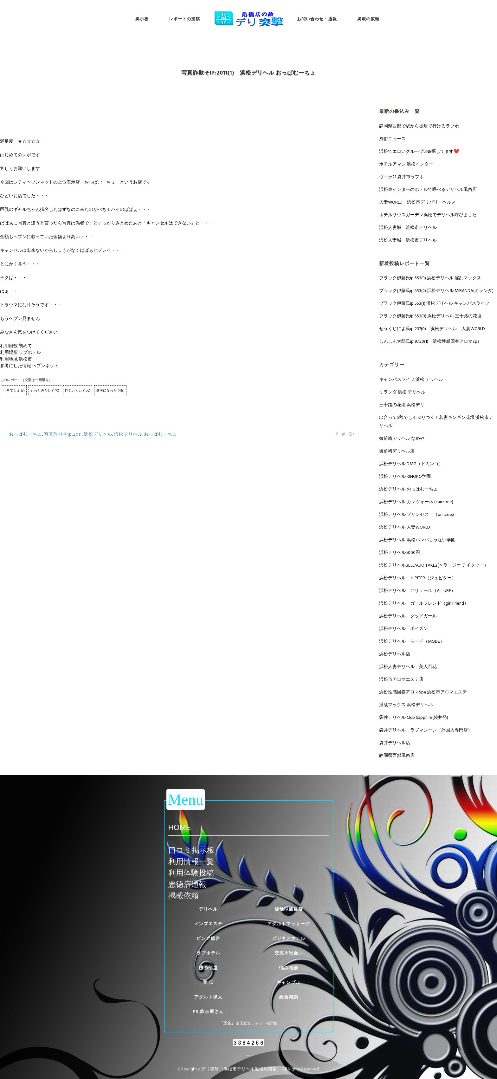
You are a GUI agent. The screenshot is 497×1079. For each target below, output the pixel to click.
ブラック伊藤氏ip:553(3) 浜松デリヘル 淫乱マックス (430, 278)
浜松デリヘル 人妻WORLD (404, 527)
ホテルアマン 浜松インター (406, 164)
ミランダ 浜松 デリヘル (402, 392)
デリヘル (208, 909)
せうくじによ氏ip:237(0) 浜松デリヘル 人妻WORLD (432, 328)
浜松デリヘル (98, 434)
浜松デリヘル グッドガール (408, 616)
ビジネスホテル (288, 938)
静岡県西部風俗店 (397, 755)
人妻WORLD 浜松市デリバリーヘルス (417, 202)
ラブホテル (208, 953)
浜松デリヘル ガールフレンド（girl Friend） (423, 603)
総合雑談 (288, 997)
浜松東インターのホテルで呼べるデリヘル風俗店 (428, 189)
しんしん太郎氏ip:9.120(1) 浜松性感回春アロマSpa (429, 341)
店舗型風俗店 (288, 909)
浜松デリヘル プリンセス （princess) (416, 514)
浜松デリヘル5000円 (399, 552)
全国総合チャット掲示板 (257, 1023)
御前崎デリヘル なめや (401, 438)
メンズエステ (208, 923)
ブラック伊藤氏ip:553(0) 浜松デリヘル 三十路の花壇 (430, 316)
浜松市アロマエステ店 (401, 679)
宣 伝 (208, 982)
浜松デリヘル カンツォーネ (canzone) (416, 501)
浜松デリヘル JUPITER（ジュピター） (417, 578)
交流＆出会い (288, 953)
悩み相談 (288, 968)
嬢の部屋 (208, 968)
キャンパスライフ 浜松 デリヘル (411, 379)
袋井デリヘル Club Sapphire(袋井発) (413, 717)
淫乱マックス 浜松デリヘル (406, 704)
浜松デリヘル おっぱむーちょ (145, 434)
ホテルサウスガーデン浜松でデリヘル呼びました (428, 214)
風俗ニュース (392, 138)
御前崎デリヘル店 (397, 451)
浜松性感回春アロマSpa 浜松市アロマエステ (423, 692)
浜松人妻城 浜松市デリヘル (408, 227)
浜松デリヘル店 (394, 654)
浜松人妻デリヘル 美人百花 (408, 666)
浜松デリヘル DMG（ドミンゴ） (411, 463)
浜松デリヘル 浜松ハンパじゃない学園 (417, 539)
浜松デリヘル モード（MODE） (411, 641)
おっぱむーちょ (25, 434)
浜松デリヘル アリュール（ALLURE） (417, 590)
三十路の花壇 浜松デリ (401, 404)
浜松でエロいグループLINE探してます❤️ (419, 151)
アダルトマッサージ (288, 923)
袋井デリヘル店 (394, 742)
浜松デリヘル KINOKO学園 (405, 476)
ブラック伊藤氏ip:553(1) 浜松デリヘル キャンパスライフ (434, 303)
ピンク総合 (208, 938)
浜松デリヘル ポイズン (403, 628)
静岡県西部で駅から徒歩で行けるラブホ (419, 126)
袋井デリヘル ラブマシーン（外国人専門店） (425, 730)
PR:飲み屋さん (208, 1011)
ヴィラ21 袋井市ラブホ (401, 176)
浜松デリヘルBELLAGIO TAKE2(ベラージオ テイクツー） (433, 565)
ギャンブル (288, 982)
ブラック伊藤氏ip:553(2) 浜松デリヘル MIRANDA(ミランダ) (436, 290)
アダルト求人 (208, 997)
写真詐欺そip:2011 (63, 434)
